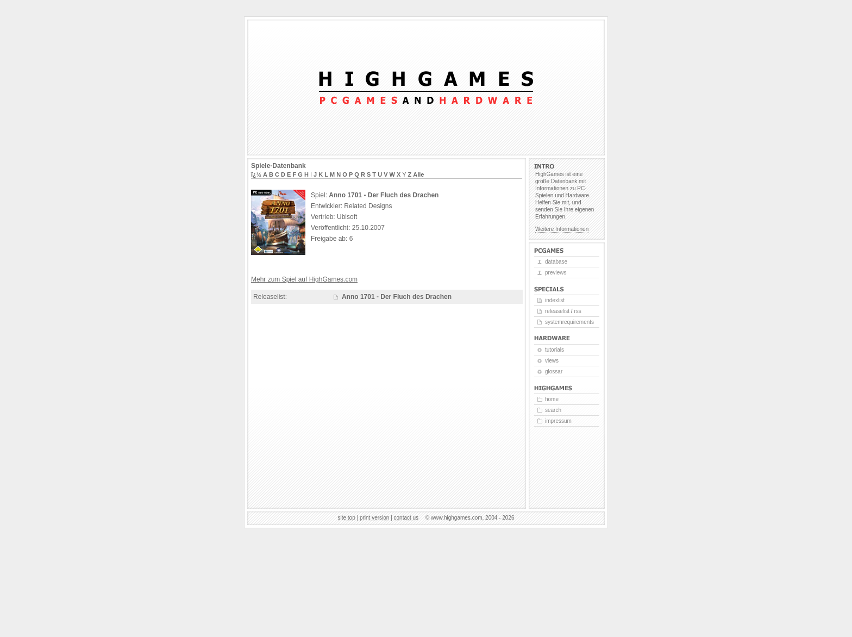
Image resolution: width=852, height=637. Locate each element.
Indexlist (555, 300)
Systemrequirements (569, 322)
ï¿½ (256, 174)
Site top (346, 518)
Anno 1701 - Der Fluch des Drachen (397, 297)
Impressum (558, 421)
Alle (418, 174)
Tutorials (554, 350)
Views (552, 361)
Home (552, 399)
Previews (555, 273)
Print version (374, 518)
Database (556, 262)
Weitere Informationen (561, 229)
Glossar (553, 371)
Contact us (406, 518)
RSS (577, 311)
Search (553, 410)
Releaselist (557, 311)
